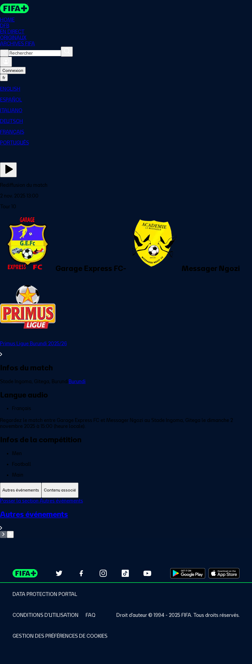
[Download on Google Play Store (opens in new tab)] (187, 573)
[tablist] (126, 490)
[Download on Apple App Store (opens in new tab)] (223, 573)
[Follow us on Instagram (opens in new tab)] (103, 573)
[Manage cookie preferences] (60, 636)
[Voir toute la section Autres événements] (126, 520)
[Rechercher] (67, 52)
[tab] (20, 490)
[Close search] (4, 53)
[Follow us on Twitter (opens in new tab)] (59, 573)
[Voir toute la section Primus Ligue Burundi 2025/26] (126, 349)
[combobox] (35, 53)
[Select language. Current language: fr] (4, 77)
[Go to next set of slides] (10, 534)
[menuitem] (126, 89)
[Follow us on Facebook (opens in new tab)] (81, 573)
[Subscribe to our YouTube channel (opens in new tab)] (147, 573)
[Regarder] (8, 169)
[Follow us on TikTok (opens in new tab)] (125, 573)
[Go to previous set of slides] (3, 534)
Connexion (12, 70)
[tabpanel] (126, 518)
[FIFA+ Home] (14, 8)
